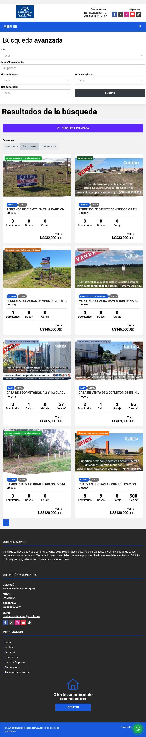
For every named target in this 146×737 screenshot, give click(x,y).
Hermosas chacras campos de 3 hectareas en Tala (37, 301)
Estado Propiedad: (84, 74)
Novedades (11, 657)
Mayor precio (48, 146)
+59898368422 (98, 12)
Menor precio (29, 146)
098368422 (96, 15)
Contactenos (12, 667)
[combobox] (73, 55)
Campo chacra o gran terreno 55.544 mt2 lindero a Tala (37, 484)
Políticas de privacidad (18, 672)
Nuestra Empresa (15, 662)
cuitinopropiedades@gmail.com (21, 616)
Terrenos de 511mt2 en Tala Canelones (37, 209)
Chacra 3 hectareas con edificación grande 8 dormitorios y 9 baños (109, 484)
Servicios (10, 652)
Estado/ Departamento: (12, 62)
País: (3, 49)
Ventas (9, 647)
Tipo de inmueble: (10, 74)
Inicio (8, 642)
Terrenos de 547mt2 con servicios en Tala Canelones (109, 209)
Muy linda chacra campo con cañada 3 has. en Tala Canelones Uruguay (109, 301)
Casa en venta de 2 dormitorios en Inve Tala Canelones (109, 392)
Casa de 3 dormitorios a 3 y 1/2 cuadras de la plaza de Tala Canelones (37, 392)
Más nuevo (11, 146)
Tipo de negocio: (9, 87)
